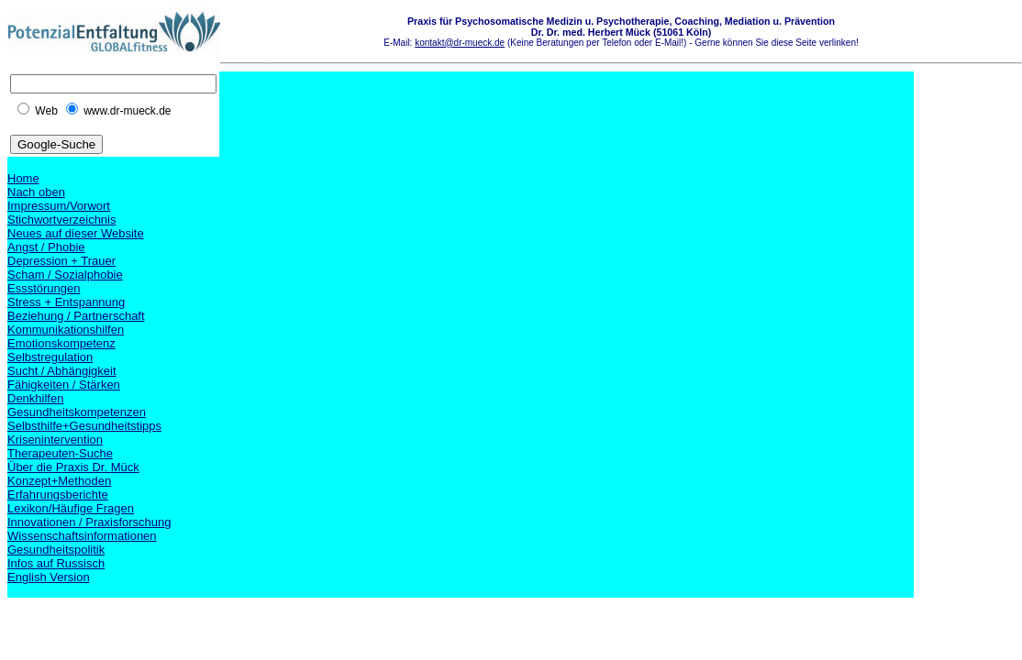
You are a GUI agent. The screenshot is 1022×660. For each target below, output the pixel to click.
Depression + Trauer (61, 261)
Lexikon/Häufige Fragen (70, 508)
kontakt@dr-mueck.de (460, 43)
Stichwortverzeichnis (62, 219)
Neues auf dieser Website (75, 233)
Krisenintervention (55, 439)
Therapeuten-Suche (60, 453)
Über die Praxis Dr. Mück (73, 467)
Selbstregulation (50, 357)
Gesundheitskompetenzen (76, 412)
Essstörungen (44, 288)
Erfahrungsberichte (57, 494)
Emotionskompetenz (61, 343)
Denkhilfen (35, 398)
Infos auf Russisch (56, 563)
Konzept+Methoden (59, 481)
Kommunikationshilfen (65, 329)
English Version (48, 577)
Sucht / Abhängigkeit (62, 371)
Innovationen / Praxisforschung (89, 522)
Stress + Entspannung (66, 302)
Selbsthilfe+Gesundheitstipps (84, 426)
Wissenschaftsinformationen (82, 536)
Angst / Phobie (46, 247)
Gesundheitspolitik (56, 549)
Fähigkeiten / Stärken (63, 384)
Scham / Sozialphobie (65, 274)
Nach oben (36, 192)
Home (23, 178)
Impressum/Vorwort (58, 206)
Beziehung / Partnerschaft (76, 316)
